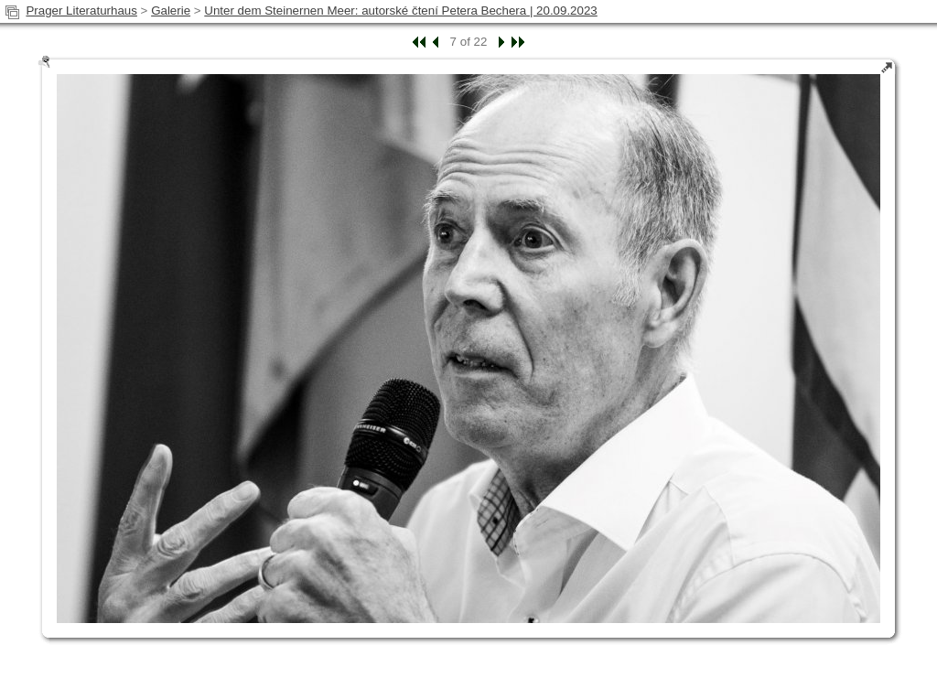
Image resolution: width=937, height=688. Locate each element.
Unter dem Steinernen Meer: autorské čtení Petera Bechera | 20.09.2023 (400, 10)
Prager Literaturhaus (81, 10)
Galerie (170, 10)
